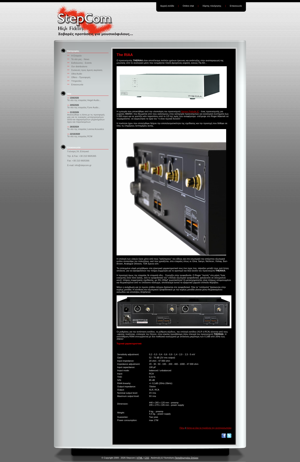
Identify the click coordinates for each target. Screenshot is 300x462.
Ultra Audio (76, 73)
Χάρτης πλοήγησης (211, 6)
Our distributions (79, 66)
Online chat (188, 6)
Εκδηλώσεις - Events (81, 63)
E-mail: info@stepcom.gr (79, 165)
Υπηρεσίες (76, 81)
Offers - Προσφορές (81, 77)
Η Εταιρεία (76, 55)
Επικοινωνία (236, 6)
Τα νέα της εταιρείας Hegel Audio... (84, 100)
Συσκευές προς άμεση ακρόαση (86, 70)
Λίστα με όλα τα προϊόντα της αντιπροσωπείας (209, 428)
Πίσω (182, 428)
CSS (146, 458)
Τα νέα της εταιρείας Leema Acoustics (85, 129)
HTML (140, 458)
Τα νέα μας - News (80, 59)
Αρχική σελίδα (167, 6)
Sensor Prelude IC (190, 111)
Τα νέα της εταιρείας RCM (79, 136)
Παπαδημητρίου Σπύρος (186, 458)
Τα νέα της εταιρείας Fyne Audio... (83, 107)
